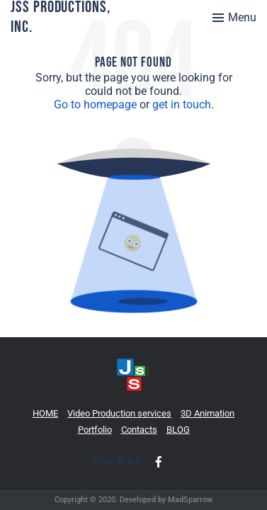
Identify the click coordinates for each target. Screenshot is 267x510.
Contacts (139, 429)
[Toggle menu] (234, 17)
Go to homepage (95, 104)
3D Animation (207, 413)
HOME (45, 413)
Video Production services (119, 413)
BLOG (178, 429)
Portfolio (95, 429)
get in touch (181, 104)
